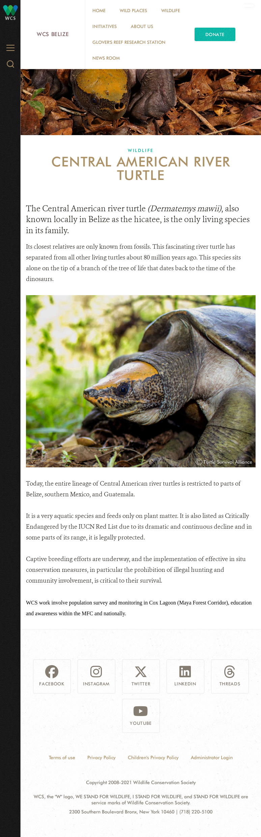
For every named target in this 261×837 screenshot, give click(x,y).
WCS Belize (53, 34)
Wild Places (133, 10)
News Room (106, 58)
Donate (215, 34)
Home (99, 10)
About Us (142, 26)
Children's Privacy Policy (153, 757)
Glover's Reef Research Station (129, 42)
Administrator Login (212, 757)
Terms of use (62, 757)
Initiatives (104, 26)
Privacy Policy (101, 757)
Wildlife (170, 10)
